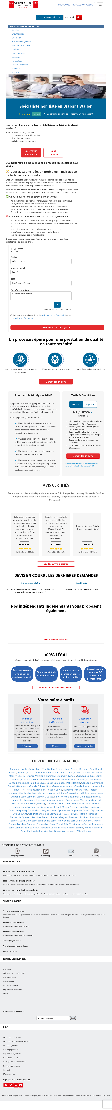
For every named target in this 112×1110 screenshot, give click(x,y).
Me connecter (9, 1073)
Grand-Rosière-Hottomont (59, 786)
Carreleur (16, 30)
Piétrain (83, 813)
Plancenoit (15, 817)
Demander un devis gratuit (57, 327)
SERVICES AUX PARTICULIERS (24, 26)
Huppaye (68, 789)
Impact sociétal (10, 951)
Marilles (25, 803)
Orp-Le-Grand (20, 813)
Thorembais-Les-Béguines (22, 824)
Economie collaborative (13, 922)
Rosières (84, 817)
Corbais (90, 775)
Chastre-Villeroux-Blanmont (41, 775)
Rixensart (74, 817)
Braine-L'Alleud (65, 772)
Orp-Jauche (97, 810)
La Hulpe (84, 793)
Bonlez (13, 772)
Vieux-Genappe (41, 827)
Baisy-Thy (41, 768)
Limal (76, 796)
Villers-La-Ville (58, 827)
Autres (16, 72)
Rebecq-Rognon (59, 817)
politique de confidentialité (53, 315)
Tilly (66, 824)
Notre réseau (8, 981)
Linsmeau (96, 796)
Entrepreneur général (21, 41)
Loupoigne (29, 800)
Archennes (15, 768)
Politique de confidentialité (14, 1061)
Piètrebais (93, 813)
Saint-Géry (25, 820)
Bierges (74, 768)
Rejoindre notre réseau (12, 989)
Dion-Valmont (93, 779)
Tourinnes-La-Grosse (80, 824)
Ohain (12, 810)
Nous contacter (53, 152)
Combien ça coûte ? (11, 1045)
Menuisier (16, 57)
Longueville (17, 800)
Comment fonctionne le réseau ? (16, 1041)
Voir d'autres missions (56, 639)
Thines (97, 820)
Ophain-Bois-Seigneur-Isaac (42, 810)
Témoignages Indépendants (15, 945)
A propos (7, 969)
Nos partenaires (9, 977)
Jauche (27, 793)
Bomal (98, 768)
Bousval (52, 772)
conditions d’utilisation (23, 318)
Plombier (16, 68)
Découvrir (27, 745)
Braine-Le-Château (84, 772)
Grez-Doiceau (81, 786)
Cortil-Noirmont (29, 779)
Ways (72, 830)
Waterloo (38, 830)
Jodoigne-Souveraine (67, 793)
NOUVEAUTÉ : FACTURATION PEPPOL (75, 5)
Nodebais (84, 806)
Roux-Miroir (96, 817)
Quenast (26, 817)
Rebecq (46, 817)
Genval (11, 786)
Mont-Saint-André (68, 803)
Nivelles (74, 806)
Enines (25, 782)
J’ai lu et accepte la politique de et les (40, 316)
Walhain (88, 827)
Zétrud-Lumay (83, 830)
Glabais (33, 786)
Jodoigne (50, 793)
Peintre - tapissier (20, 64)
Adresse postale (18, 268)
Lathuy (40, 796)
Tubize (28, 827)
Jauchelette (38, 793)
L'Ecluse (49, 796)
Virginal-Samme (75, 827)
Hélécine (30, 789)
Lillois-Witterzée (63, 796)
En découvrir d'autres (56, 564)
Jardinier (15, 49)
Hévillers (41, 789)
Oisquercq (21, 810)
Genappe (86, 782)
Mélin (33, 803)
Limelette (85, 796)
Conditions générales (11, 1057)
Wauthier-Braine (52, 830)
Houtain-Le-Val (54, 789)
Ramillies (36, 817)
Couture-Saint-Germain (73, 779)
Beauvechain (62, 768)
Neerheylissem (18, 806)
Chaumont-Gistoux (66, 775)
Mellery (41, 803)
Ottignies (33, 813)
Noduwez (96, 806)
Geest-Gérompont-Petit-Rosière (63, 782)
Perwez (74, 813)
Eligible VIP (36, 114)
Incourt (78, 789)
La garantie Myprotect (12, 1053)
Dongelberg (15, 782)
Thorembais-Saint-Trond (50, 824)
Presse (5, 993)
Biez (92, 768)
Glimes (41, 786)
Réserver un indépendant (31, 152)
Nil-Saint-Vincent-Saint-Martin (53, 806)
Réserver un (82, 113)
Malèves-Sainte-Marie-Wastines (73, 800)
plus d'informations (19, 290)
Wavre (65, 830)
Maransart (96, 800)
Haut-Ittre (19, 789)
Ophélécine (64, 810)
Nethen (31, 806)
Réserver (56, 745)
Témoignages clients (12, 940)
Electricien (16, 37)
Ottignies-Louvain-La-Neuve (54, 813)
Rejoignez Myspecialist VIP (14, 973)
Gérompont (22, 786)
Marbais (16, 803)
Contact (14, 257)
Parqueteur (17, 61)
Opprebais (76, 810)
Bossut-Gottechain (37, 772)
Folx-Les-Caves (37, 782)
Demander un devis (56, 381)
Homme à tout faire (21, 45)
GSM (12, 279)
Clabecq (81, 775)
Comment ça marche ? (12, 1037)
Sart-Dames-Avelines (82, 820)
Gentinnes (97, 782)
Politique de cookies (11, 1065)
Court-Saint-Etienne (49, 779)
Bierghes (83, 768)
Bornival (22, 772)
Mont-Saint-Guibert (89, 803)
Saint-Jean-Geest (41, 820)
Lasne (93, 793)
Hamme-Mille (97, 786)
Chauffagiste (18, 33)
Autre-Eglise (28, 768)
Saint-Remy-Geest (60, 820)
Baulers (51, 768)
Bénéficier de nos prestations (56, 687)
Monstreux (52, 803)
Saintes (15, 820)
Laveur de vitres (19, 53)
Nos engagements (10, 1049)
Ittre (85, 789)
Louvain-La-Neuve (45, 800)
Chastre (22, 775)
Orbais (86, 810)
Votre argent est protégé (14, 911)
